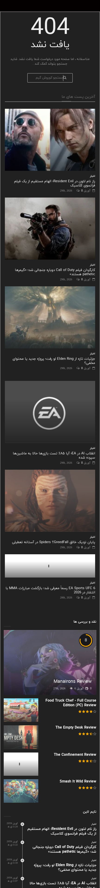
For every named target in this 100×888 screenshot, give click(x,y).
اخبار (92, 176)
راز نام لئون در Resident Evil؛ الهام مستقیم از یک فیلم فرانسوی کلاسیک (54, 183)
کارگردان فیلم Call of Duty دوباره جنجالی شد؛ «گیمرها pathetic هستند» (55, 272)
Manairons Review (73, 681)
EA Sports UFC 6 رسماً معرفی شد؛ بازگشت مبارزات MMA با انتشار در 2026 (50, 590)
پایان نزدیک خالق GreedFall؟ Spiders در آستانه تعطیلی (53, 542)
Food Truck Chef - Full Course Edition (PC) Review (70, 703)
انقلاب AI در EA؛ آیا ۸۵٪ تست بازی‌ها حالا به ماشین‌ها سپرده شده (54, 455)
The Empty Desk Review (75, 727)
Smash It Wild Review (78, 781)
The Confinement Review (75, 754)
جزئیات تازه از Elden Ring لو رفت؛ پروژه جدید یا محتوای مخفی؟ (54, 361)
